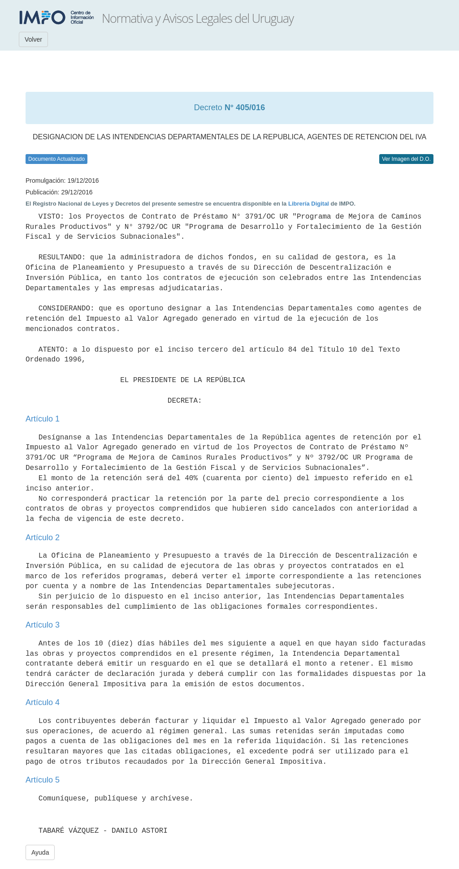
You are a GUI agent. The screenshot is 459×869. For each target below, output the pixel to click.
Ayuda (40, 852)
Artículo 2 (43, 537)
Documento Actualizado (56, 159)
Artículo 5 (43, 779)
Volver (33, 39)
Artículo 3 (43, 624)
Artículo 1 (43, 418)
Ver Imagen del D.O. (406, 159)
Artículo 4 (43, 702)
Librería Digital (308, 203)
